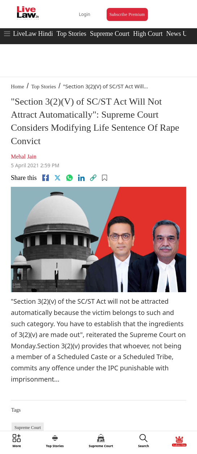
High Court (148, 33)
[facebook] (45, 178)
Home (17, 86)
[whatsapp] (69, 178)
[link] (93, 178)
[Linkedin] (81, 178)
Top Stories (71, 33)
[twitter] (57, 178)
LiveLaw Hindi (33, 33)
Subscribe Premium (127, 14)
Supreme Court (110, 33)
